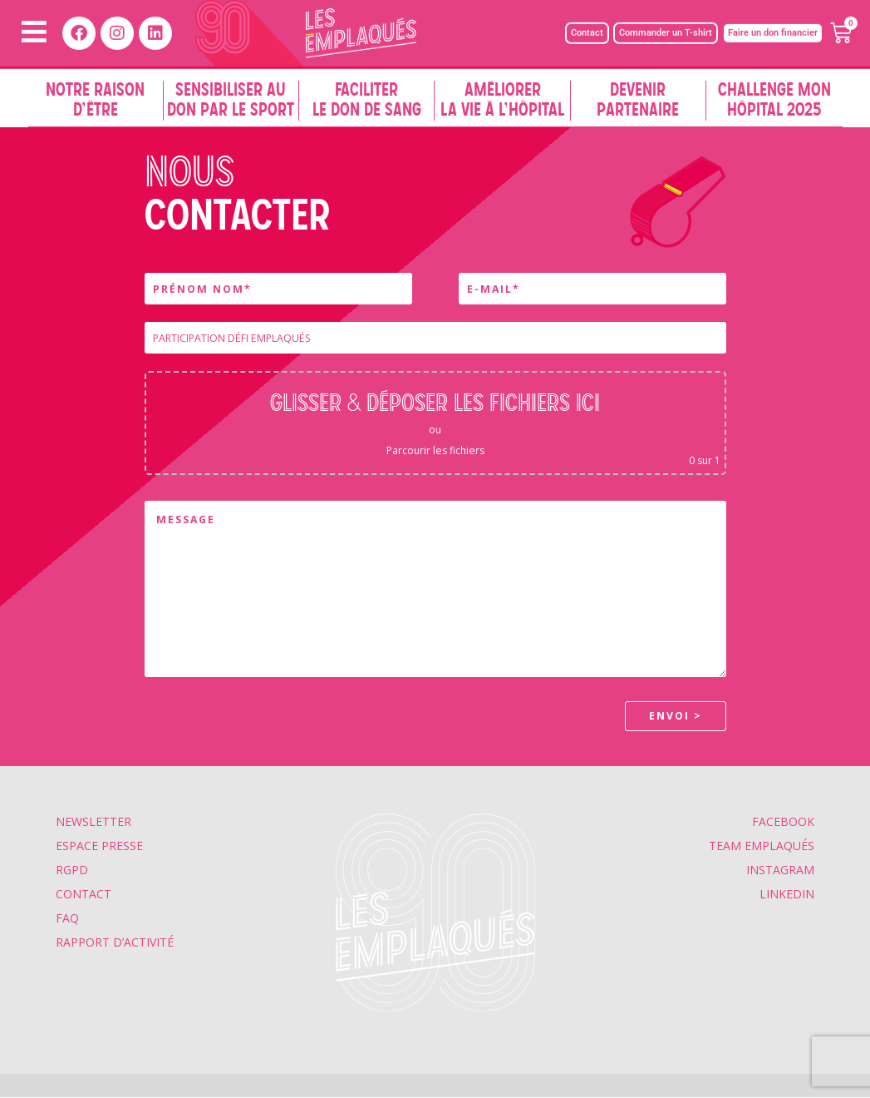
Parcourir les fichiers (435, 450)
